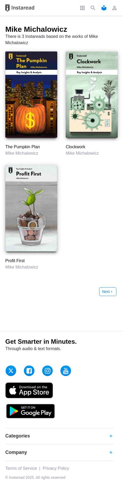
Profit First (15, 260)
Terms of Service (21, 468)
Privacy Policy (56, 468)
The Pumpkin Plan (22, 147)
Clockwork (75, 147)
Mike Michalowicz (21, 153)
